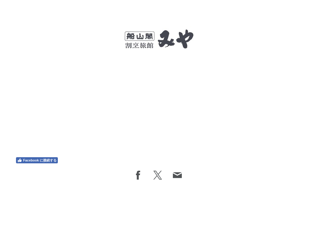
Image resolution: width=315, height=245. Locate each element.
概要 (17, 222)
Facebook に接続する (37, 160)
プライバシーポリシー (38, 222)
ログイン (294, 227)
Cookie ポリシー (67, 222)
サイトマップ (91, 222)
